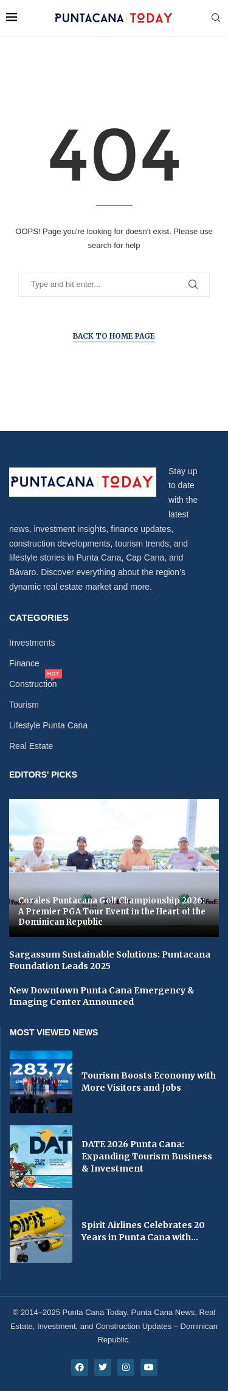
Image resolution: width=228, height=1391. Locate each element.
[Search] (216, 18)
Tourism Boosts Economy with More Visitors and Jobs (148, 1081)
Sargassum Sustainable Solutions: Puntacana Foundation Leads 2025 (109, 960)
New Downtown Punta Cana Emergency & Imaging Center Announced (102, 996)
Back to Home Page (114, 335)
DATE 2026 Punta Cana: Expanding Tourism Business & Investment (146, 1156)
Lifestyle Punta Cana (48, 725)
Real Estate (31, 746)
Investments (32, 642)
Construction (33, 684)
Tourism (24, 704)
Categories (39, 617)
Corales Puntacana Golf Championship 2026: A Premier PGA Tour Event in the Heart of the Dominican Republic (112, 911)
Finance (24, 663)
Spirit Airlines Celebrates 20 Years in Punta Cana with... (143, 1231)
